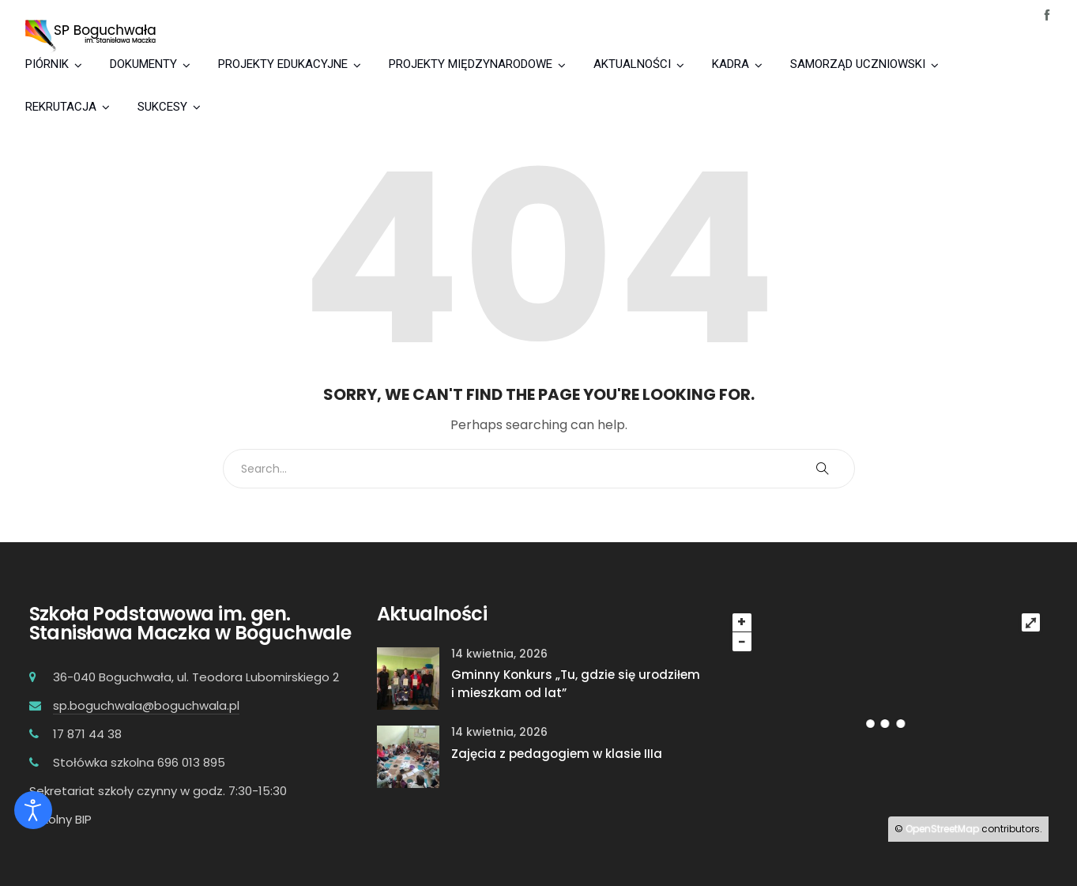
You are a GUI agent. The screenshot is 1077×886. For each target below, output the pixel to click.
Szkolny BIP (60, 819)
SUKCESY (162, 107)
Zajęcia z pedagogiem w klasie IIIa (556, 753)
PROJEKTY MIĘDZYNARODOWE (470, 64)
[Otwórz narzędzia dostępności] (33, 810)
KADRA (730, 64)
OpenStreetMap (942, 828)
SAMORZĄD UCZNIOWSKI (857, 64)
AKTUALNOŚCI (632, 64)
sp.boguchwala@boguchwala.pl (146, 705)
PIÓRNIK (47, 64)
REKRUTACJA (60, 107)
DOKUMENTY (143, 64)
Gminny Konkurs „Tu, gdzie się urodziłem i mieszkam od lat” (575, 683)
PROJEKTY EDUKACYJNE (283, 64)
